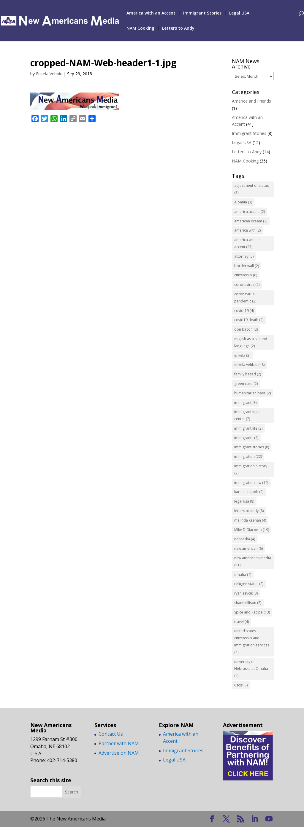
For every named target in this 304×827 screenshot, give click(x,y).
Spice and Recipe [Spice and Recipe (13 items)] (252, 612)
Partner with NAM (119, 743)
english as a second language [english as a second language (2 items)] (250, 342)
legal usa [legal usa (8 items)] (244, 501)
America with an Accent (150, 13)
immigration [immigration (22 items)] (248, 456)
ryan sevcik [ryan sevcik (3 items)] (246, 593)
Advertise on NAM (119, 753)
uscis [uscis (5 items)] (241, 685)
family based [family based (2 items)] (247, 374)
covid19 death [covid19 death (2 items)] (248, 319)
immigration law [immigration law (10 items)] (251, 482)
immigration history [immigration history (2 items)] (250, 469)
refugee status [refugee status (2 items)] (248, 583)
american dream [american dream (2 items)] (250, 221)
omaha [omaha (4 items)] (242, 574)
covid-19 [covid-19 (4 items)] (244, 310)
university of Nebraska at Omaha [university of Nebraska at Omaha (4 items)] (251, 668)
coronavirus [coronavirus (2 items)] (246, 284)
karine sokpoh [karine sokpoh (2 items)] (248, 491)
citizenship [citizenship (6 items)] (245, 275)
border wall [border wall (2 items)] (246, 265)
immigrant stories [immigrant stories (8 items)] (251, 447)
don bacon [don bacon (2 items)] (246, 329)
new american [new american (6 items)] (248, 548)
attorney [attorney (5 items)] (244, 256)
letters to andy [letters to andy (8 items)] (249, 510)
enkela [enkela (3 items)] (242, 355)
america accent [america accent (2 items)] (249, 211)
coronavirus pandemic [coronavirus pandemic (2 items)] (245, 297)
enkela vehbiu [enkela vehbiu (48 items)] (249, 364)
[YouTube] (269, 819)
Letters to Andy (178, 28)
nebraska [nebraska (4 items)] (244, 538)
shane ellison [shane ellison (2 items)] (247, 602)
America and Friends (251, 101)
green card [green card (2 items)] (246, 383)
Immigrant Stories (202, 13)
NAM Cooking (140, 28)
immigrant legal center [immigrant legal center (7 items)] (247, 415)
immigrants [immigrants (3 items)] (246, 437)
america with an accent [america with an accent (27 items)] (247, 243)
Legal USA (239, 13)
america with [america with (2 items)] (247, 230)
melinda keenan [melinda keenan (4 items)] (250, 520)
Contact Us (111, 734)
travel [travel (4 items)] (241, 621)
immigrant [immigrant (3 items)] (245, 402)
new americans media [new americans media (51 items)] (252, 561)
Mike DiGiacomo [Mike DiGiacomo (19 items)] (251, 529)
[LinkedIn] (254, 819)
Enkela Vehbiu (49, 74)
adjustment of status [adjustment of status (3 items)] (251, 189)
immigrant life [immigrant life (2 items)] (248, 428)
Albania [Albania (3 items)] (243, 202)
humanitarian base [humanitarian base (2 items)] (252, 393)
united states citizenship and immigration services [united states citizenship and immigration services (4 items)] (251, 641)
